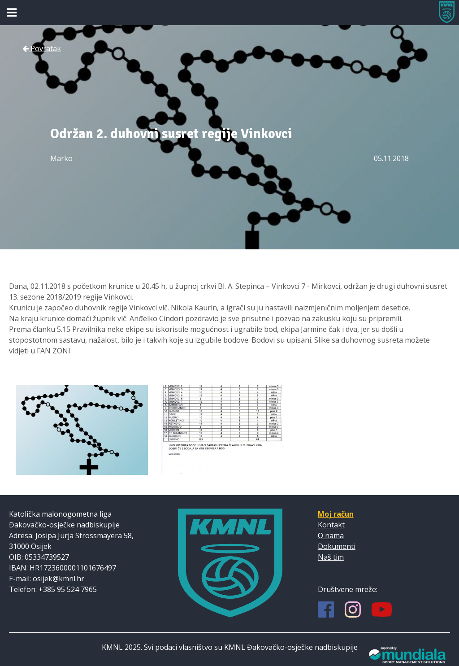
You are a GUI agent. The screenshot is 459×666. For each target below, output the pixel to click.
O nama (331, 535)
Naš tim (331, 557)
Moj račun (336, 514)
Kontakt (331, 525)
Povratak (41, 48)
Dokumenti (336, 546)
